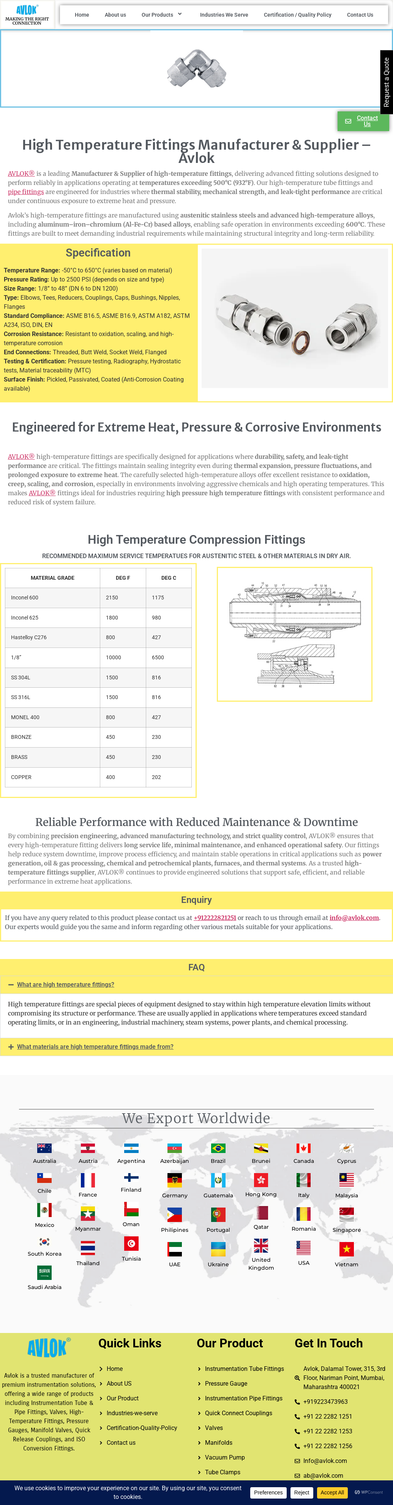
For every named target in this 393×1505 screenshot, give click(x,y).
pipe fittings (26, 192)
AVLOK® (21, 173)
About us (115, 15)
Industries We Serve (224, 15)
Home (82, 15)
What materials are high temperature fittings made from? (95, 1046)
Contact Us (360, 15)
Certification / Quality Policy (297, 15)
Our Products (163, 15)
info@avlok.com (354, 917)
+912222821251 (215, 917)
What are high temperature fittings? (65, 984)
